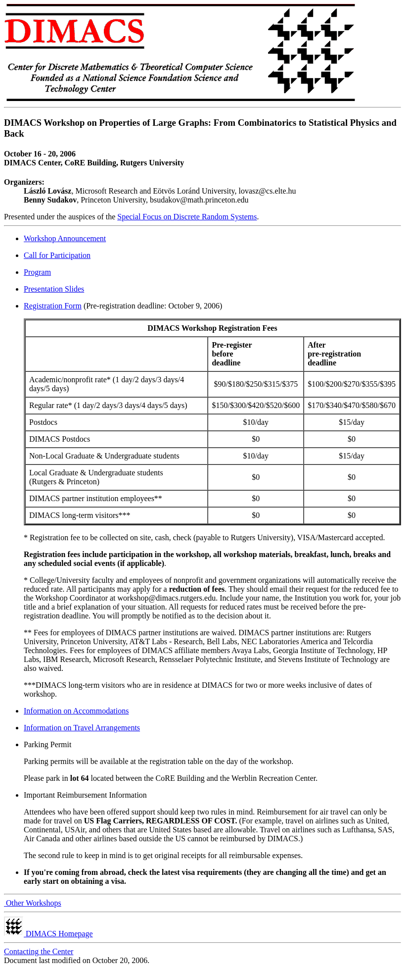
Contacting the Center (38, 951)
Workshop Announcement (65, 238)
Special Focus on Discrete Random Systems (187, 216)
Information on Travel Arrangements (82, 727)
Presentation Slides (54, 289)
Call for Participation (57, 255)
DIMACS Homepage (48, 933)
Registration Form (53, 306)
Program (37, 272)
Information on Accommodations (76, 711)
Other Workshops (32, 903)
